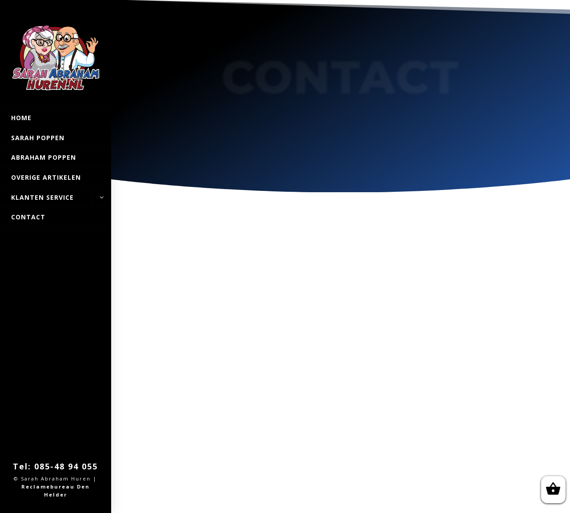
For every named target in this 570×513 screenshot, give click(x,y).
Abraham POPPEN (43, 157)
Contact (28, 217)
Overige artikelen (46, 177)
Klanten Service (55, 197)
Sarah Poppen (37, 137)
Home (21, 117)
